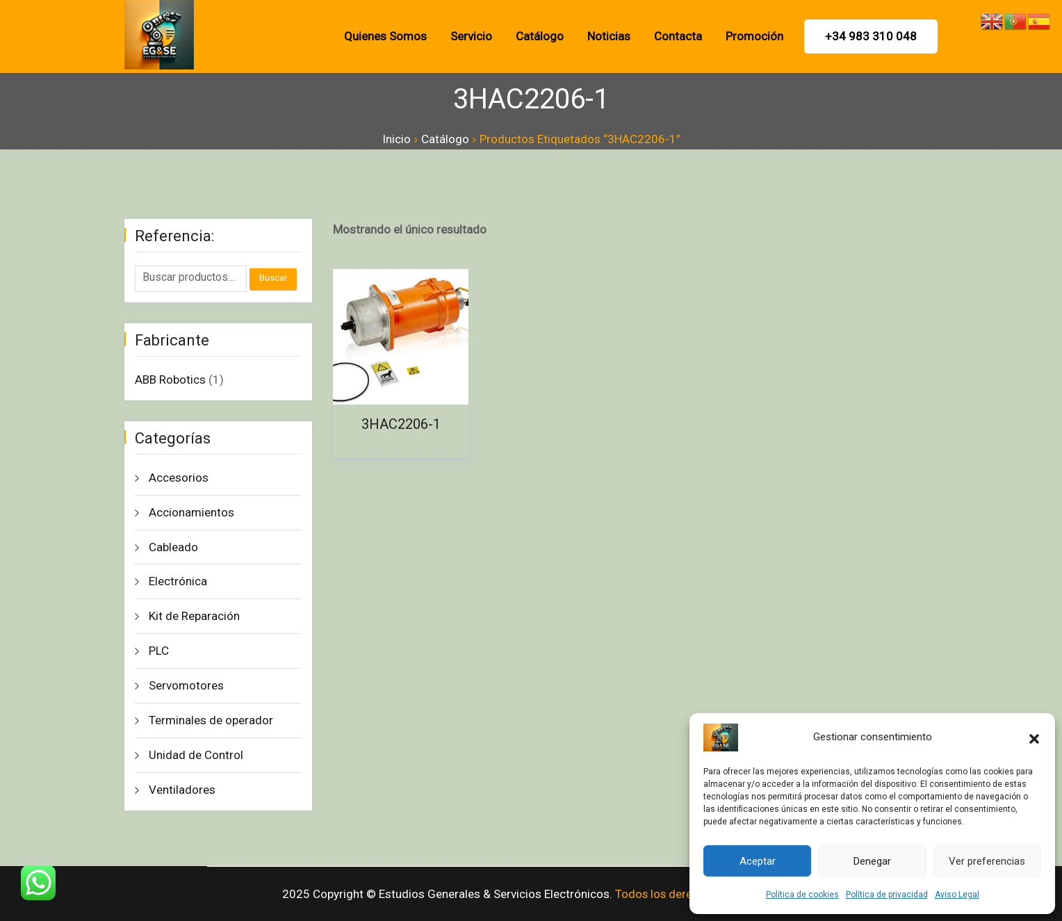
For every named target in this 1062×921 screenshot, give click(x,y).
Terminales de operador (211, 720)
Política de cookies (802, 894)
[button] (1034, 737)
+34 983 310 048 (871, 36)
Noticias (608, 36)
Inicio (396, 139)
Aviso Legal (957, 894)
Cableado (173, 547)
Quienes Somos (385, 36)
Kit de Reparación (194, 616)
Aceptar (758, 861)
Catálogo (540, 36)
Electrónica (178, 581)
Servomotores (186, 685)
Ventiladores (182, 790)
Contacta (678, 36)
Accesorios (179, 477)
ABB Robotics (170, 379)
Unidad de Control (196, 755)
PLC (159, 651)
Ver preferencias (987, 861)
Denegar (872, 861)
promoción (754, 36)
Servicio (471, 36)
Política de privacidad (887, 894)
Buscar (273, 277)
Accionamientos (191, 512)
